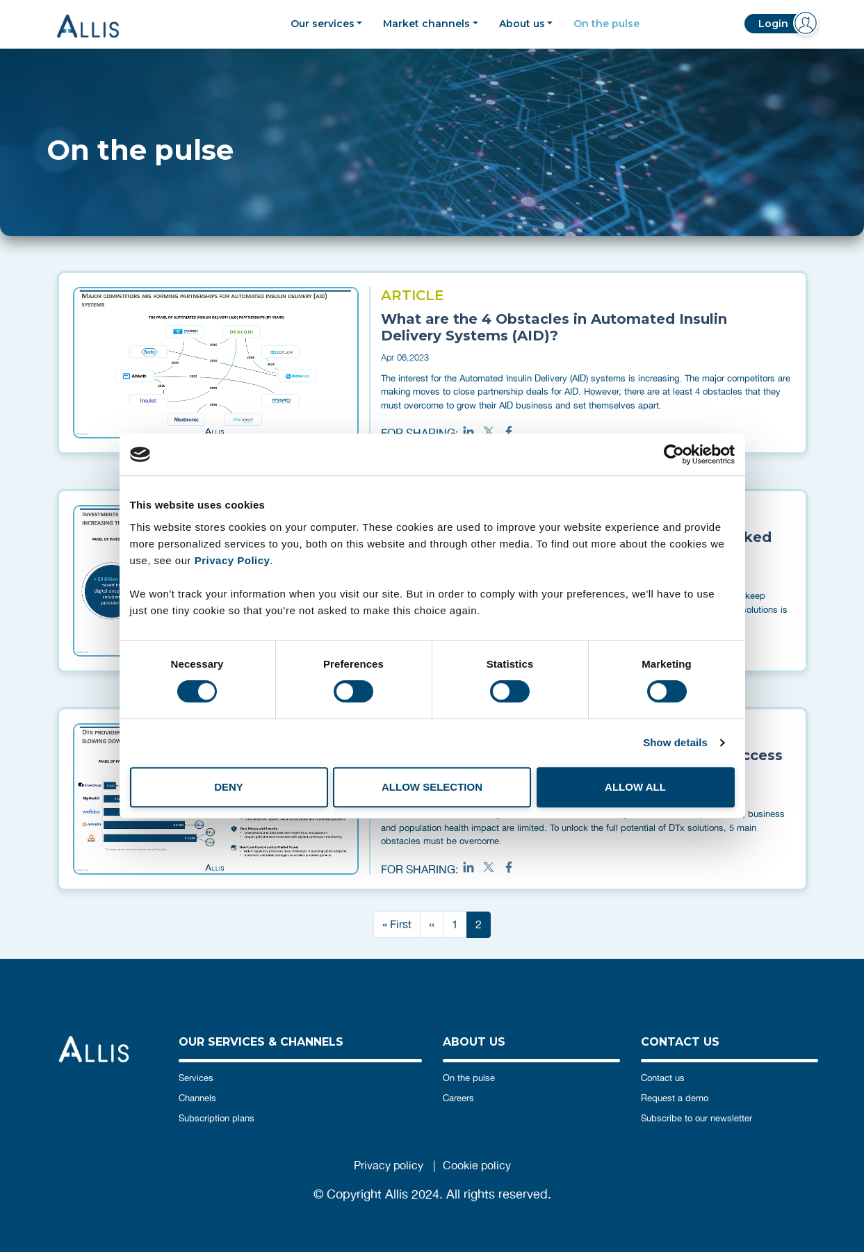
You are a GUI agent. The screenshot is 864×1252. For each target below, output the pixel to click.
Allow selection (432, 787)
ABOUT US (474, 1041)
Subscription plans (216, 1118)
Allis (99, 26)
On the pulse (606, 23)
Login (773, 23)
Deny (228, 787)
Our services (322, 23)
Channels (197, 1098)
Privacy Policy (232, 560)
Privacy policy (388, 1165)
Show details (675, 742)
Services (196, 1078)
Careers (458, 1098)
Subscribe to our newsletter (696, 1118)
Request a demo (674, 1098)
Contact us (663, 1078)
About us (522, 23)
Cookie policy (477, 1165)
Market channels (426, 23)
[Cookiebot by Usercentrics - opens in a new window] (674, 454)
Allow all (635, 787)
